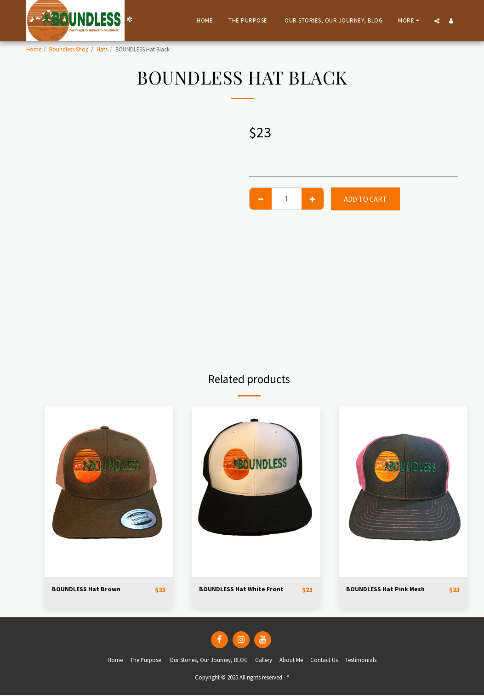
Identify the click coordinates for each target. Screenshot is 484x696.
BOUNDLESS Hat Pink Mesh (390, 589)
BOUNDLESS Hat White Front (246, 589)
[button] (437, 20)
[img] (109, 491)
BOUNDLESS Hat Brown (90, 589)
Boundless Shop (69, 49)
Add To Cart (365, 199)
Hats (102, 49)
